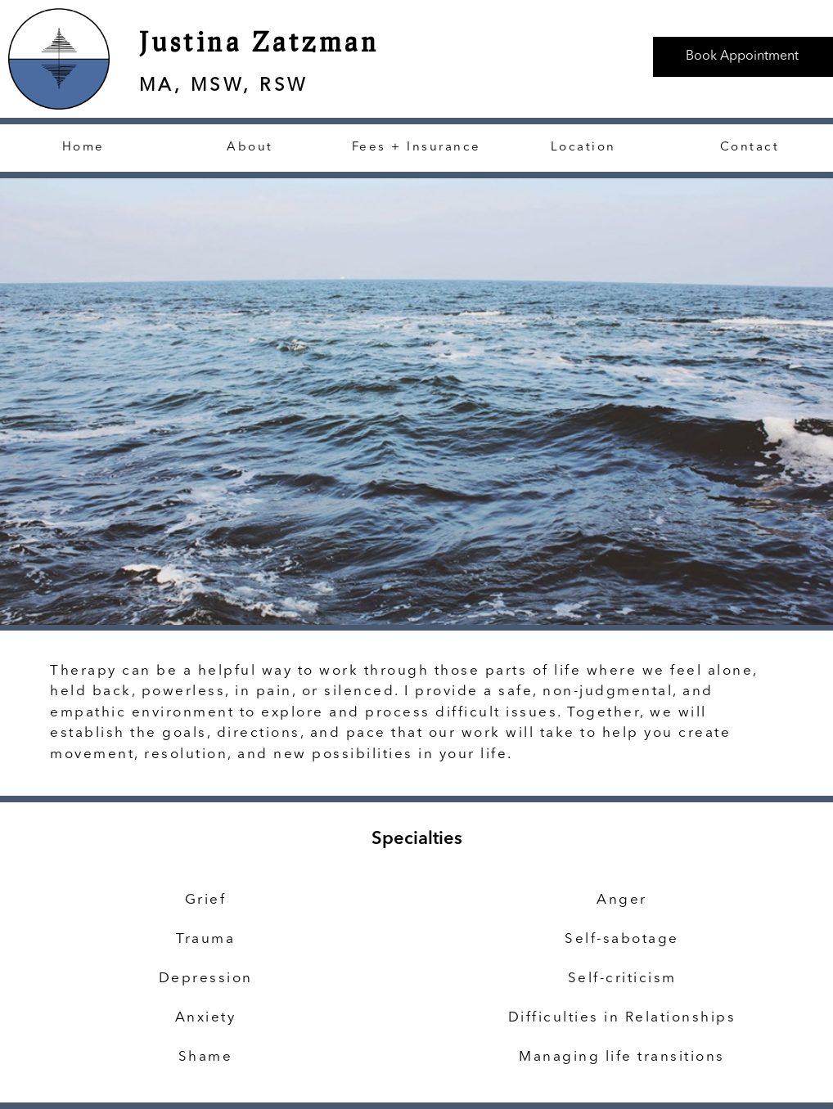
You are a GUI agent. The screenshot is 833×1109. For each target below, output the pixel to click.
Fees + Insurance (416, 147)
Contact (750, 147)
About (250, 147)
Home (83, 147)
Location (583, 147)
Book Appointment (742, 56)
